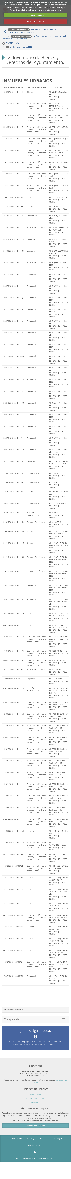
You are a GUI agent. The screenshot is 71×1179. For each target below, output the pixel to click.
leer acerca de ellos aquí (54, 7)
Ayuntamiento (36, 1094)
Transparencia (35, 1102)
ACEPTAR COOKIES (35, 15)
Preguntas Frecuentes (35, 1098)
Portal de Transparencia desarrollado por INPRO (35, 1158)
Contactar (42, 1138)
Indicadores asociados (14, 1009)
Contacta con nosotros (35, 1125)
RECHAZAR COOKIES (35, 21)
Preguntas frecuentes (35, 1145)
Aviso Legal (57, 1138)
